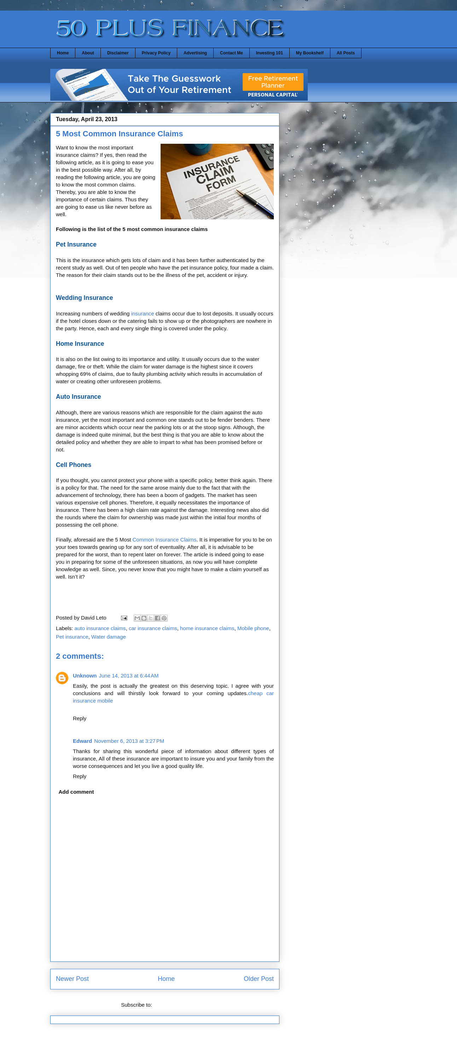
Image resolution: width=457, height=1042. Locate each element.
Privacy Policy (156, 53)
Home (63, 53)
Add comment (76, 792)
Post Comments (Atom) (181, 1005)
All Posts (346, 53)
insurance (142, 313)
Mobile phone (253, 628)
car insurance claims (153, 628)
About (88, 53)
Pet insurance (72, 637)
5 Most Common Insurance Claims (119, 133)
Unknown (85, 676)
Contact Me (231, 53)
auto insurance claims (100, 628)
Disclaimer (118, 53)
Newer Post (72, 978)
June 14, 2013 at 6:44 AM (129, 676)
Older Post (259, 978)
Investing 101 (269, 53)
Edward (82, 741)
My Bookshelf (310, 53)
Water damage (108, 637)
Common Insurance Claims (165, 540)
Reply (79, 718)
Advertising (195, 53)
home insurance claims (207, 628)
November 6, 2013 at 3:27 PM (129, 741)
